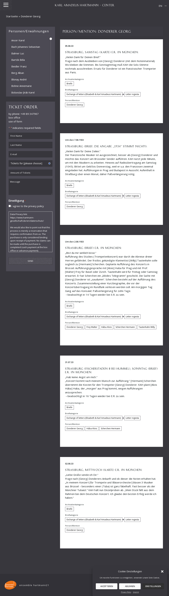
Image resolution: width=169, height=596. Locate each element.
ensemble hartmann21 (34, 585)
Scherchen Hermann (125, 327)
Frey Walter (92, 327)
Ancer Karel (18, 40)
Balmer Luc (17, 53)
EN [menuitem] (160, 5)
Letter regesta (132, 94)
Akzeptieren (106, 592)
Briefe (69, 83)
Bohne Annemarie (21, 86)
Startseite (12, 16)
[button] (162, 577)
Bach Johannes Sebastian (25, 46)
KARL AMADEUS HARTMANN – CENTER (84, 5)
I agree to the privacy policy (27, 206)
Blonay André (19, 79)
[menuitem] (160, 6)
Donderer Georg (75, 104)
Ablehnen (130, 592)
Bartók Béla (18, 59)
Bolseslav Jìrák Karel (23, 92)
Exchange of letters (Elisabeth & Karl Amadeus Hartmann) (94, 94)
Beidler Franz (19, 66)
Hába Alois (106, 327)
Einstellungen (153, 592)
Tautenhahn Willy (147, 327)
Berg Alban (17, 72)
